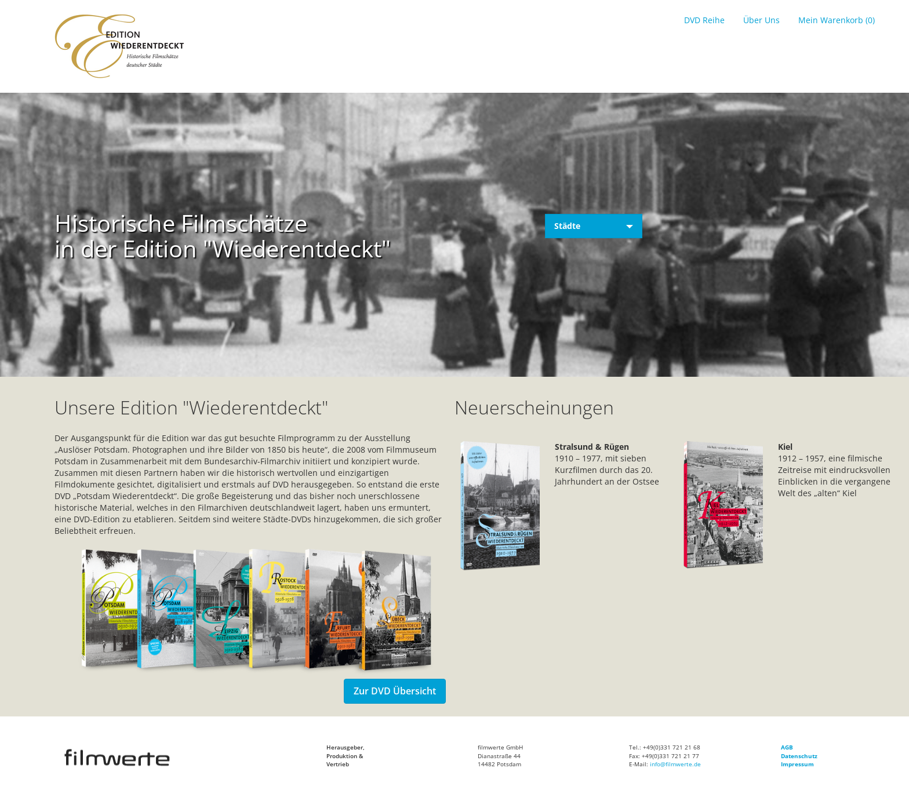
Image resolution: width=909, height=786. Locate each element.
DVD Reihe (704, 20)
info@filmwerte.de (675, 764)
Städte (593, 225)
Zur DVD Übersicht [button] (395, 691)
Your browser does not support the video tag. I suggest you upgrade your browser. (454, 263)
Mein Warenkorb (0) (836, 20)
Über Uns (761, 20)
